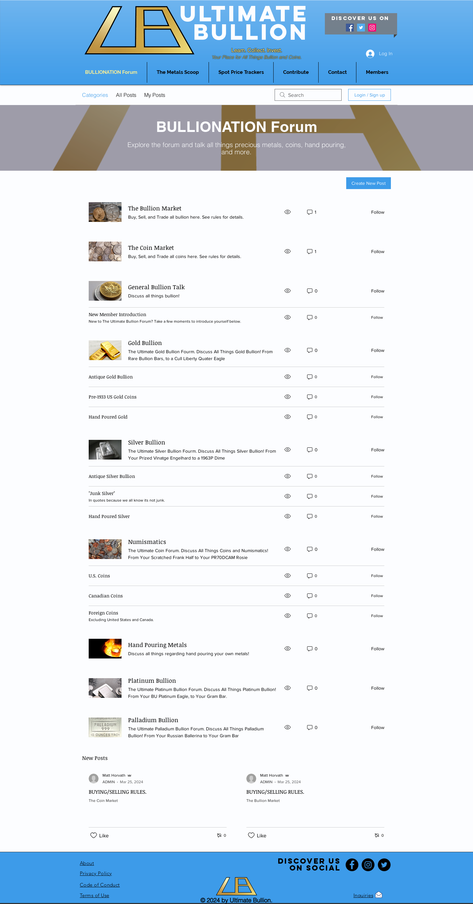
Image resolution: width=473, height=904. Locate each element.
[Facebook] (350, 28)
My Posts (154, 95)
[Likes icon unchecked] (93, 835)
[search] (308, 95)
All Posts (126, 95)
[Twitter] (361, 28)
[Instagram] (372, 28)
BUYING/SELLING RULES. (117, 791)
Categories (95, 95)
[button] (241, 72)
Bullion (251, 32)
